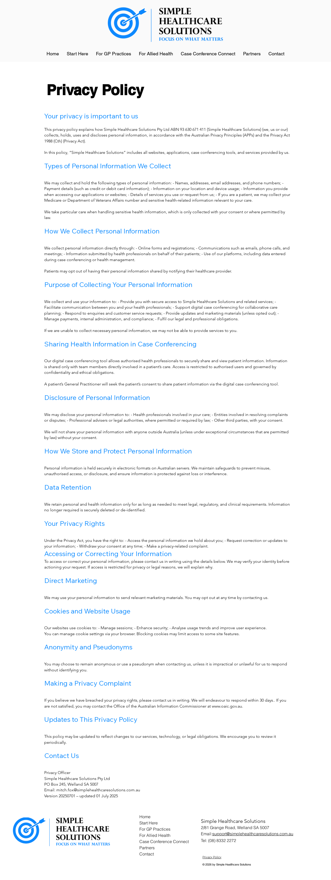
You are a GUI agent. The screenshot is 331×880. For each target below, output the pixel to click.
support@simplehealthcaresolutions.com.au (252, 833)
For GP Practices (154, 829)
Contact (146, 853)
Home (145, 816)
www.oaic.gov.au (227, 706)
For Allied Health (154, 835)
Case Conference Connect (163, 841)
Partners (147, 847)
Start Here (148, 822)
